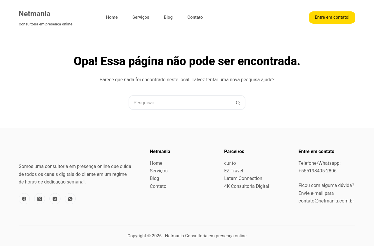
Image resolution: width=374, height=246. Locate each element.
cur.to (230, 163)
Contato (195, 17)
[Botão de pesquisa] (238, 102)
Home (112, 17)
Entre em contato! (332, 17)
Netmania (35, 14)
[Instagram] (54, 198)
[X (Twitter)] (39, 198)
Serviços (140, 17)
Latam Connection (243, 178)
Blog (168, 17)
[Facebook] (24, 198)
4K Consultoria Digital (246, 186)
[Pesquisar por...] (180, 102)
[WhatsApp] (70, 198)
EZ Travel (233, 171)
